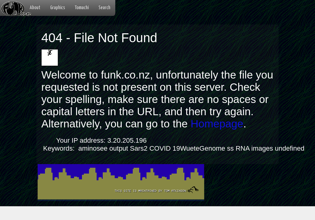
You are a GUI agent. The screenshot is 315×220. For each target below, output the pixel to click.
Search (104, 8)
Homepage (217, 124)
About (35, 8)
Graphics (57, 8)
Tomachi (82, 8)
